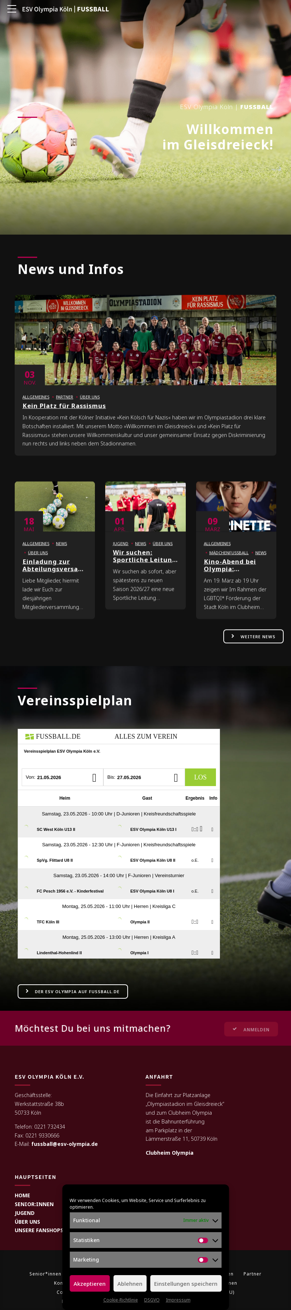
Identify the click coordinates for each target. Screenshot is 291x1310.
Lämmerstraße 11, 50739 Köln (181, 1139)
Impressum (178, 1300)
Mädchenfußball (229, 561)
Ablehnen (129, 1283)
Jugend (120, 552)
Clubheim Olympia (170, 1153)
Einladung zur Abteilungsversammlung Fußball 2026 (64, 577)
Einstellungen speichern (185, 1283)
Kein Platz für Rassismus (64, 414)
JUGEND (25, 1212)
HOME (22, 1195)
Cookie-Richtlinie (120, 1300)
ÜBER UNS (27, 1221)
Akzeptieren (90, 1283)
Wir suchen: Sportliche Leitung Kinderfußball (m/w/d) (145, 572)
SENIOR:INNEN (34, 1204)
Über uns (90, 405)
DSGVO (152, 1300)
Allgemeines (35, 405)
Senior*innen (45, 1274)
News (61, 552)
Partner (64, 405)
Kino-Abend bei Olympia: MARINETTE (230, 577)
